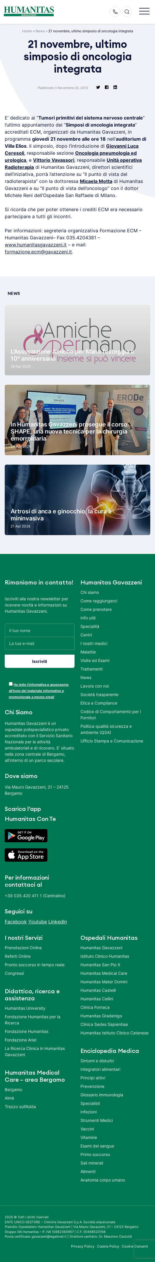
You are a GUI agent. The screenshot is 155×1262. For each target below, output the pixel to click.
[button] (144, 11)
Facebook (16, 922)
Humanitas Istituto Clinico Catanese (114, 1032)
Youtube (37, 922)
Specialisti (90, 1103)
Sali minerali (91, 1162)
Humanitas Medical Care (103, 973)
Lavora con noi (94, 685)
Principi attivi (92, 1077)
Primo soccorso (95, 1154)
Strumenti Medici (96, 1120)
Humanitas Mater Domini (103, 981)
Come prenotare (96, 609)
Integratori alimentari (100, 1069)
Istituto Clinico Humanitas (104, 956)
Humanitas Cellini (96, 998)
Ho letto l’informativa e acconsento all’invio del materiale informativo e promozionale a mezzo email (39, 691)
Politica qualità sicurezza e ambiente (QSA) (106, 729)
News (40, 31)
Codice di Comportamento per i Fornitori (110, 714)
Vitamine (88, 1137)
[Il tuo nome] (40, 630)
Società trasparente (99, 694)
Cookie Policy (108, 1246)
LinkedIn (57, 922)
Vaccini (87, 1128)
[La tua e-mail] (40, 643)
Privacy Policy (83, 1246)
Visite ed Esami (94, 660)
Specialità (89, 626)
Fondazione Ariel (20, 1039)
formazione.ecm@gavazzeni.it (38, 252)
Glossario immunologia (101, 1094)
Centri (86, 634)
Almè (9, 1097)
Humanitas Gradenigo (101, 1015)
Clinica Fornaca (95, 1007)
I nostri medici (93, 643)
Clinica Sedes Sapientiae (104, 1024)
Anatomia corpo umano (102, 1179)
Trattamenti (91, 668)
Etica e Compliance (98, 702)
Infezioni (88, 1111)
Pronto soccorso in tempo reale (35, 964)
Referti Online (18, 956)
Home (27, 31)
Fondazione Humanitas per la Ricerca (32, 1019)
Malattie (88, 651)
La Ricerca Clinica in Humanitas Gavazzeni (35, 1051)
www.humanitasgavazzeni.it (36, 245)
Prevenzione (92, 1086)
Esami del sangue (97, 1145)
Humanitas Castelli (98, 990)
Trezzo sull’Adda (20, 1106)
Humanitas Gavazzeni (101, 947)
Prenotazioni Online (23, 947)
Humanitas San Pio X (100, 964)
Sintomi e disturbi (97, 1060)
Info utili (87, 617)
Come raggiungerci (98, 600)
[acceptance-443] (11, 684)
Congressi (14, 973)
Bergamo (13, 1089)
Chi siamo (89, 592)
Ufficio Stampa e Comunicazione (111, 740)
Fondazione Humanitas (26, 1031)
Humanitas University (25, 1008)
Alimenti (87, 1171)
